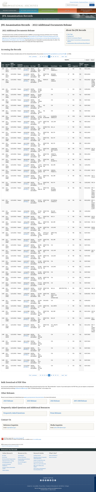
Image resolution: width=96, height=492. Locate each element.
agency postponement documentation (34, 397)
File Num (39, 65)
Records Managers (22, 462)
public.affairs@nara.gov (60, 427)
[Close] (94, 478)
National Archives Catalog (8, 460)
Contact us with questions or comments (10, 446)
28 (51, 56)
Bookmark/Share (83, 2)
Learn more (82, 489)
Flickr (55, 480)
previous (34, 56)
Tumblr (48, 480)
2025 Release (8, 401)
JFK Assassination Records (23, 19)
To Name (45, 66)
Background (70, 36)
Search (92, 5)
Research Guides (39, 453)
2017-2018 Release (80, 401)
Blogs (53, 480)
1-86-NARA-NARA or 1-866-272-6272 (48, 489)
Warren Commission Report (74, 38)
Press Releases (55, 413)
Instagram (45, 480)
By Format (4, 457)
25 (44, 56)
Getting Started (37, 455)
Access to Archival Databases (6, 465)
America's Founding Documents (86, 10)
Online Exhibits (5, 470)
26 (47, 56)
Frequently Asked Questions (14, 413)
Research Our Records (9, 10)
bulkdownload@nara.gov (21, 388)
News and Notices (53, 455)
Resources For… (22, 453)
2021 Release (55, 401)
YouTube (50, 480)
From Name (54, 66)
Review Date (86, 65)
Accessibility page (37, 439)
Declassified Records (38, 462)
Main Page (70, 34)
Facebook (41, 480)
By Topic (4, 455)
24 (42, 56)
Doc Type (33, 66)
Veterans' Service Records (29, 10)
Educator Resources (48, 10)
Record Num (7, 65)
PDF (25, 70)
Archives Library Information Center (8, 468)
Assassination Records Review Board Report (78, 43)
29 (53, 56)
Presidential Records (7, 462)
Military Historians (22, 457)
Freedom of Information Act (52, 486)
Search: (67, 59)
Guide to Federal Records (39, 460)
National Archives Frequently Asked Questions (40, 458)
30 (55, 56)
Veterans (20, 463)
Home (3, 19)
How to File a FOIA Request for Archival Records (40, 469)
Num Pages (69, 65)
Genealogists (21, 455)
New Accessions (53, 457)
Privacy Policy (42, 486)
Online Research (7, 453)
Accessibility (35, 486)
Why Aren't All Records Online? (39, 466)
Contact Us (91, 2)
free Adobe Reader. (19, 438)
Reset (92, 60)
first (30, 56)
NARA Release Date (13, 65)
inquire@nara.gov (11, 427)
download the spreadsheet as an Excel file (54, 54)
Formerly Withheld (20, 65)
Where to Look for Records (40, 463)
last (66, 56)
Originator (75, 66)
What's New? (53, 453)
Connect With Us (48, 478)
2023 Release (31, 401)
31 (57, 56)
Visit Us (67, 10)
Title (60, 66)
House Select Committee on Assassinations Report (78, 40)
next (63, 56)
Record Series (81, 65)
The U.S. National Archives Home (20, 4)
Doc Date (26, 66)
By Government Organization (8, 459)
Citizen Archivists (74, 2)
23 (40, 56)
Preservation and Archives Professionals (24, 459)
